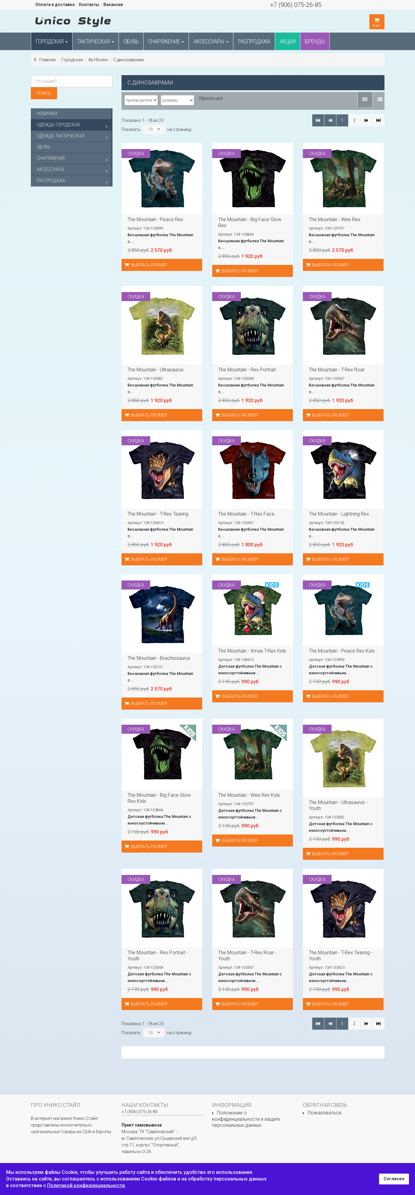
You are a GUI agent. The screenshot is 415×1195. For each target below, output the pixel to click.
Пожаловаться (324, 1113)
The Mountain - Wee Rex (334, 219)
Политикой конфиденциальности (86, 1185)
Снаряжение (166, 41)
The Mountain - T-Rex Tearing (158, 514)
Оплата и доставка (55, 4)
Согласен (394, 1178)
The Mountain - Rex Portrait (247, 370)
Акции (288, 41)
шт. (376, 21)
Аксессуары (211, 41)
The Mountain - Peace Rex (155, 219)
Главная (47, 59)
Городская (52, 41)
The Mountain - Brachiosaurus (159, 658)
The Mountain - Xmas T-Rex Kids (252, 651)
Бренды (315, 41)
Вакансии (113, 4)
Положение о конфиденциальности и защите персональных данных (246, 1119)
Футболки (98, 59)
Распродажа (254, 41)
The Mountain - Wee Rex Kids (249, 795)
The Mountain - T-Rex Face (246, 514)
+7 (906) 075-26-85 (296, 4)
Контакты (89, 4)
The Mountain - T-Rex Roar (337, 370)
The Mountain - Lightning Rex (339, 514)
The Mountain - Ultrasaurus (155, 370)
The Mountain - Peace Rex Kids (342, 651)
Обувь (131, 41)
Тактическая (95, 41)
